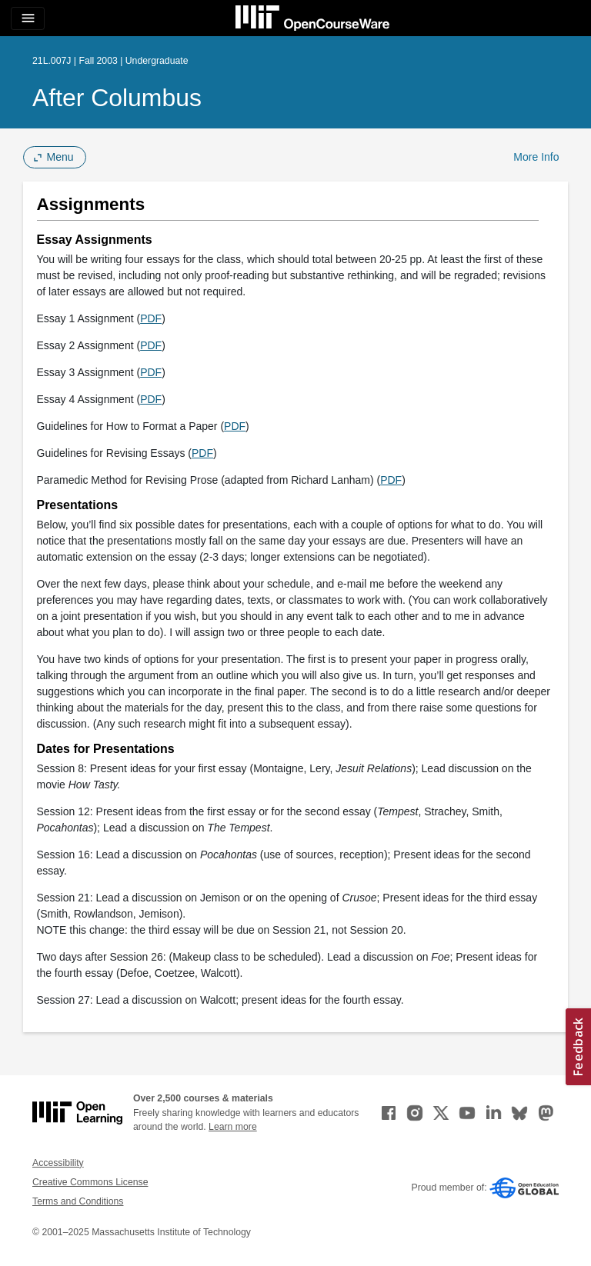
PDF (151, 318)
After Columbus (117, 98)
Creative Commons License (90, 1182)
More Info (536, 157)
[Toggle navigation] (28, 18)
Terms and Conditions (77, 1201)
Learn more (233, 1126)
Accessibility (58, 1163)
